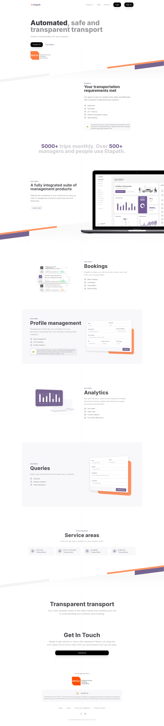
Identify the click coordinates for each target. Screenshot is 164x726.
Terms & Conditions (82, 708)
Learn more (37, 208)
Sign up (129, 5)
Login (117, 5)
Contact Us (37, 44)
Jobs (68, 708)
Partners (107, 5)
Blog (99, 5)
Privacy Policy (99, 708)
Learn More (50, 44)
